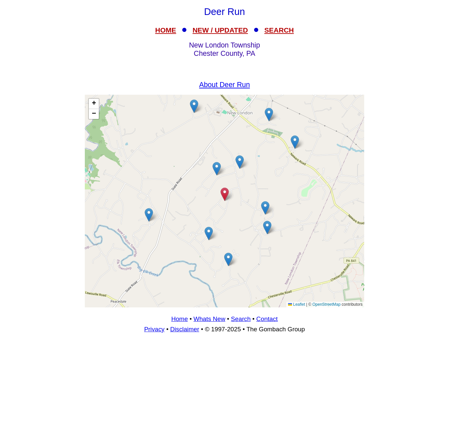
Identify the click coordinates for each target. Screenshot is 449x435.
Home (179, 318)
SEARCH (279, 30)
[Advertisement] (224, 386)
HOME (165, 30)
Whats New (209, 318)
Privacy (154, 329)
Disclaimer (184, 329)
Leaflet (296, 304)
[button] (217, 168)
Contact (267, 318)
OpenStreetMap (326, 304)
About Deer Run (224, 85)
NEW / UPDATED (220, 30)
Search (240, 318)
